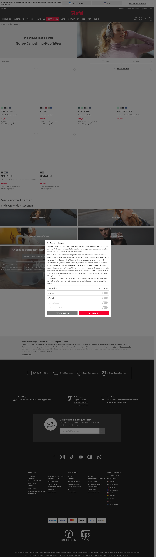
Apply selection (62, 313)
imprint (49, 284)
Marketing (51, 298)
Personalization (53, 303)
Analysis (51, 293)
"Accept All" (69, 268)
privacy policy (96, 281)
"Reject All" (67, 260)
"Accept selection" (53, 276)
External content (54, 308)
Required (51, 288)
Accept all (93, 313)
